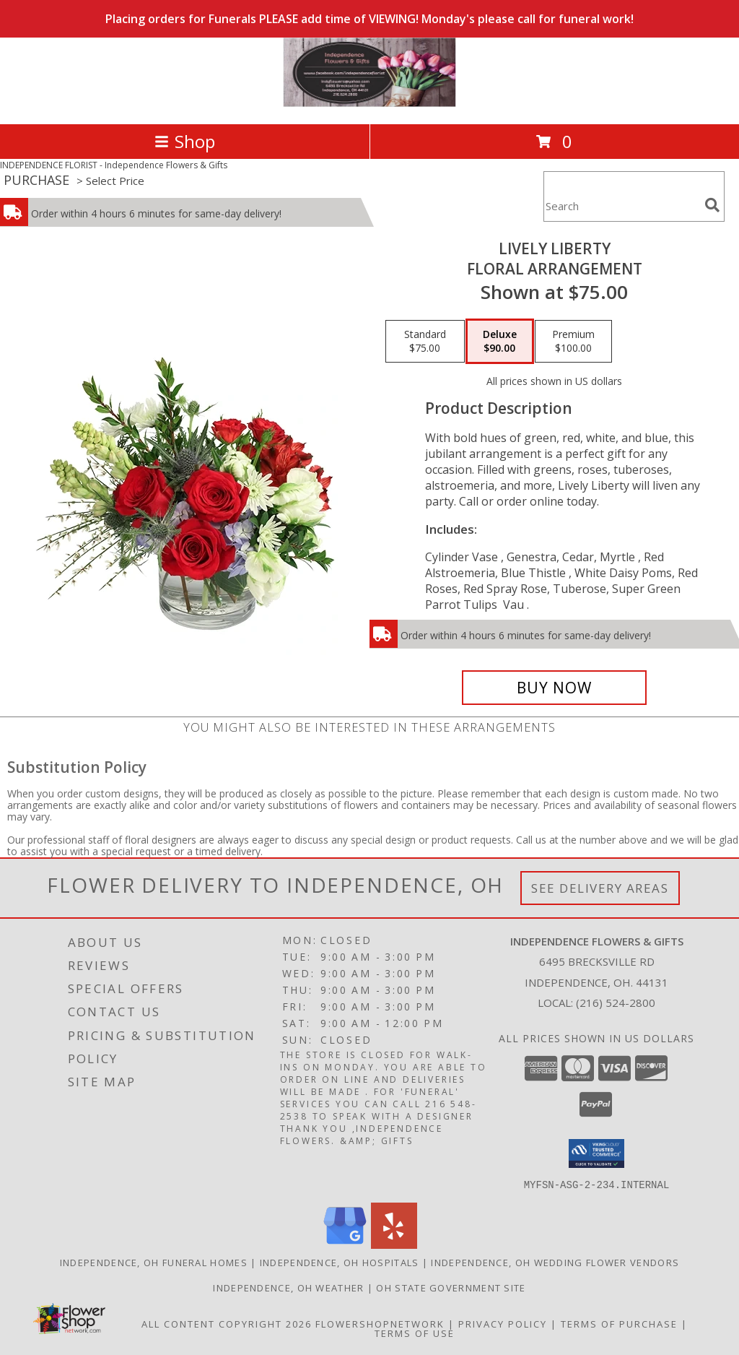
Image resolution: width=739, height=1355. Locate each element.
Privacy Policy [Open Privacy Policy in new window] (502, 1323)
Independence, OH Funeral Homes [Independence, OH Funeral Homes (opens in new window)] (154, 1261)
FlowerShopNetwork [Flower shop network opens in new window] (380, 1323)
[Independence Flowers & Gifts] (369, 103)
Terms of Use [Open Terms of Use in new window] (415, 1332)
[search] (712, 205)
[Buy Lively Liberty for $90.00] (554, 687)
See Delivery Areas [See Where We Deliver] (600, 888)
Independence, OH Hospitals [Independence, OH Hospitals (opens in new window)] (339, 1261)
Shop (184, 141)
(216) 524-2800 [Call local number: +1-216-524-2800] (615, 1002)
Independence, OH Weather (288, 1287)
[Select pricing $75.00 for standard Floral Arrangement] (425, 342)
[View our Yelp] (394, 1244)
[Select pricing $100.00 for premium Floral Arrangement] (573, 342)
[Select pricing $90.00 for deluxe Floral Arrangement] (500, 342)
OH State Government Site (450, 1287)
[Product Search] (621, 205)
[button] (596, 1153)
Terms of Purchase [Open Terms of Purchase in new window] (619, 1323)
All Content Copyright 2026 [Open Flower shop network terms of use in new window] (226, 1323)
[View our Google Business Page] (345, 1244)
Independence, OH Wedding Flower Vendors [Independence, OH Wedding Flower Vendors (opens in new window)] (555, 1261)
